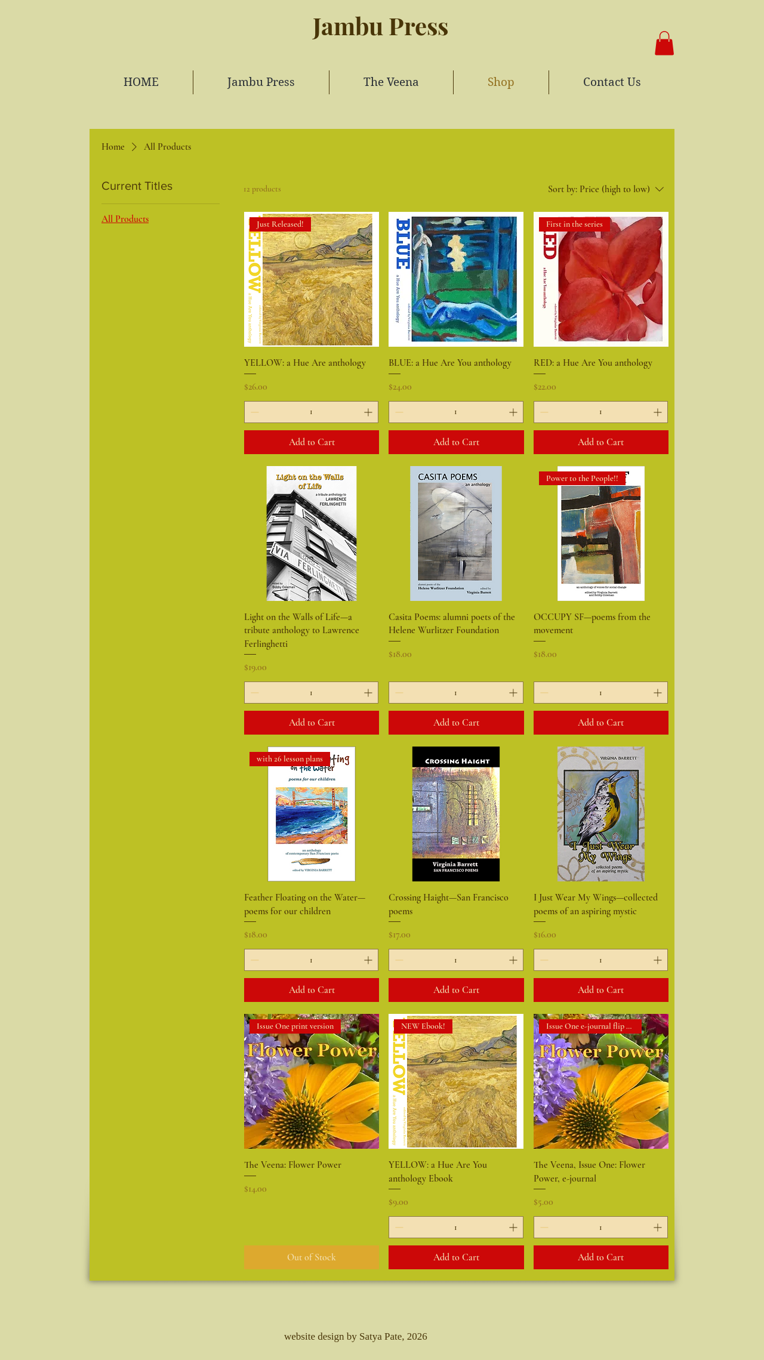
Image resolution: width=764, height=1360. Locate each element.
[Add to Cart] (311, 442)
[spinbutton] (311, 412)
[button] (664, 43)
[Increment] (369, 412)
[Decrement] (253, 412)
